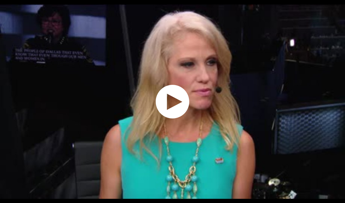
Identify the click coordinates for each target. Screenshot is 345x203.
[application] (172, 101)
